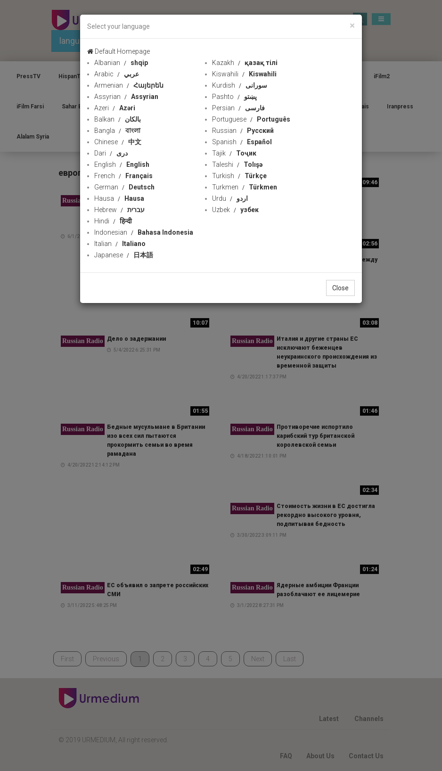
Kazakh (245, 62)
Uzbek (235, 209)
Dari (111, 153)
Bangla (117, 130)
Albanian (121, 62)
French (123, 176)
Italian (120, 243)
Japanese (123, 255)
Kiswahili (244, 74)
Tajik (234, 153)
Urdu (230, 198)
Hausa (119, 198)
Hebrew (119, 209)
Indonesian (143, 232)
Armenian (129, 85)
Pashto (234, 96)
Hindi (113, 221)
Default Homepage (118, 51)
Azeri (114, 108)
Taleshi (237, 164)
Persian (238, 108)
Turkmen (244, 187)
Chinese (117, 142)
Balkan (117, 119)
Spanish (242, 142)
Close (340, 288)
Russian (243, 130)
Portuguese (251, 119)
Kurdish (239, 85)
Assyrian (126, 96)
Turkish (239, 176)
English (121, 164)
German (124, 187)
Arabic (116, 74)
